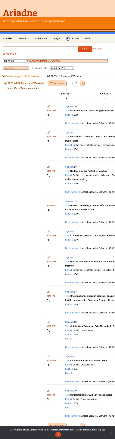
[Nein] (111, 432)
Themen (23, 38)
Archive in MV (41, 38)
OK (58, 434)
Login (57, 38)
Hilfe (87, 38)
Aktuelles (7, 38)
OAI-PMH (51, 110)
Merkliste (72, 39)
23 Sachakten (57, 83)
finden (85, 48)
